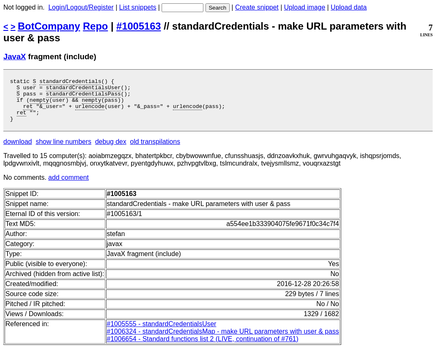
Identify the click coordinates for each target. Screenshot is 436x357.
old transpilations (155, 150)
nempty (39, 104)
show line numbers (63, 150)
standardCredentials (70, 82)
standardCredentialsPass (83, 97)
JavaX (14, 56)
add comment (68, 186)
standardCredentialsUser (83, 89)
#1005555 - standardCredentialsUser (161, 332)
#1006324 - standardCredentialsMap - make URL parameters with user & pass (223, 340)
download (17, 150)
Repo (95, 26)
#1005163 (139, 26)
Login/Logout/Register (81, 7)
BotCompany (49, 26)
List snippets (137, 7)
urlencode (89, 112)
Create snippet (257, 7)
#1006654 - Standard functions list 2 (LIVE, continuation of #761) (203, 347)
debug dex (111, 150)
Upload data (349, 7)
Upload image (304, 7)
